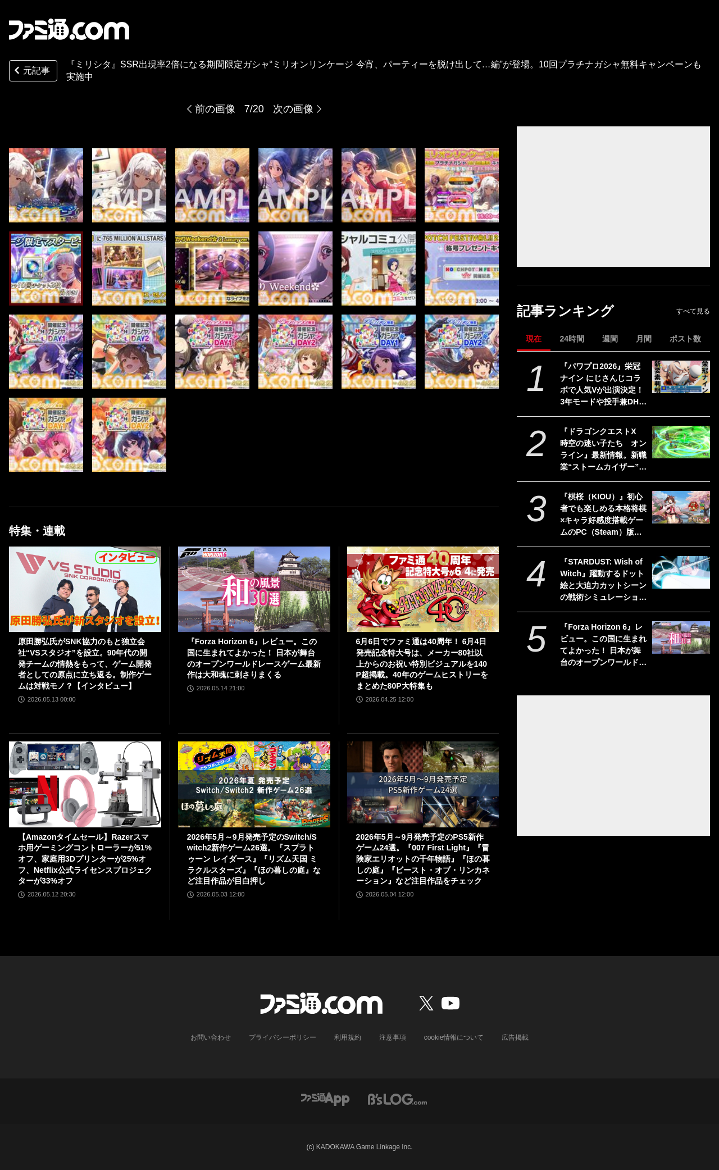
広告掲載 (515, 1037)
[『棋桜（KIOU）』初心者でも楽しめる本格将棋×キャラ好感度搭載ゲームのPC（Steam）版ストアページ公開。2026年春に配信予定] (681, 507)
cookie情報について (454, 1037)
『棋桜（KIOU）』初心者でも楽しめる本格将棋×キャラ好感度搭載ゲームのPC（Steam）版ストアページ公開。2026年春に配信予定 (603, 515)
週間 (610, 338)
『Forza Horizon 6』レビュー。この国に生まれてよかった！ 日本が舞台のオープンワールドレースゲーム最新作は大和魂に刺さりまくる (603, 645)
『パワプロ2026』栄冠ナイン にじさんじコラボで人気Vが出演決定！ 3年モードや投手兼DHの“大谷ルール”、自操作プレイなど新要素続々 (603, 385)
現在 (533, 338)
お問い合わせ (210, 1037)
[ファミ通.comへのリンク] (69, 29)
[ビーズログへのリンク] (397, 1098)
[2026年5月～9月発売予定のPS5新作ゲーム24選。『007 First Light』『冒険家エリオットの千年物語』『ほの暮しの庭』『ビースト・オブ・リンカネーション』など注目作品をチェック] (423, 784)
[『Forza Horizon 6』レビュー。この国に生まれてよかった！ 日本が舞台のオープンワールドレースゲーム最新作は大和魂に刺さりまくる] (681, 637)
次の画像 (293, 109)
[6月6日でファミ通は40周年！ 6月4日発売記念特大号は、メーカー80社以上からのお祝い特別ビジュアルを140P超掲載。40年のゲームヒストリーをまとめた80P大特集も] (423, 589)
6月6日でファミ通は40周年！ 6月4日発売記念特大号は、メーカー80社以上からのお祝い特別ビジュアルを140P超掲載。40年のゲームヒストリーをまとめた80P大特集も (422, 663)
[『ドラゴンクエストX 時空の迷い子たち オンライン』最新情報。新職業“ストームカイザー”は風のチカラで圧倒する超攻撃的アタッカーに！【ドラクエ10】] (681, 442)
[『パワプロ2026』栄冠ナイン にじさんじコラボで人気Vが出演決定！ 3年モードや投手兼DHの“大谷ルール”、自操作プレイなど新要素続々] (681, 377)
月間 (644, 338)
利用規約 (347, 1037)
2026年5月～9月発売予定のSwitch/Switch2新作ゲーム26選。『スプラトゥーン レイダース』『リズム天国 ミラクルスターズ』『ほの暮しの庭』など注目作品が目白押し (254, 858)
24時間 (571, 338)
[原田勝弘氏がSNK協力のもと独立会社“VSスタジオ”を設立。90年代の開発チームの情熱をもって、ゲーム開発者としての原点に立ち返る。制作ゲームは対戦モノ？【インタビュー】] (85, 589)
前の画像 (215, 109)
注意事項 (392, 1037)
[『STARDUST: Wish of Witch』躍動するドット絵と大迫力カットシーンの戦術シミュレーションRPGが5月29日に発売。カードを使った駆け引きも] (681, 572)
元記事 (31, 72)
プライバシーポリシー (282, 1037)
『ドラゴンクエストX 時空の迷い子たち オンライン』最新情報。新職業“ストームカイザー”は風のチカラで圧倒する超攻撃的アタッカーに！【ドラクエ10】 (603, 450)
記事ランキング (565, 310)
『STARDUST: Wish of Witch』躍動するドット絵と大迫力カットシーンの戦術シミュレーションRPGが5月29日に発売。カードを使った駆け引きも (603, 580)
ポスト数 (685, 338)
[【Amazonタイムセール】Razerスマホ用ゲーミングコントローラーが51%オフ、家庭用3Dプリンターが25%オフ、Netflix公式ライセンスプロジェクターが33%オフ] (85, 784)
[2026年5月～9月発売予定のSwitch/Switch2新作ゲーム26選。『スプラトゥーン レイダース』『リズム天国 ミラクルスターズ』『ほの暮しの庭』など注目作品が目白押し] (254, 784)
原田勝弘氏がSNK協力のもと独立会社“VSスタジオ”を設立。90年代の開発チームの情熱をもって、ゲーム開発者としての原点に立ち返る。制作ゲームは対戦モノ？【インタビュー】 (85, 663)
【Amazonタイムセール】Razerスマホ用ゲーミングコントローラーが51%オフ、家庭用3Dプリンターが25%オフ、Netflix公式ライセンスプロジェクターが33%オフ (85, 858)
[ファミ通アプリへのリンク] (325, 1098)
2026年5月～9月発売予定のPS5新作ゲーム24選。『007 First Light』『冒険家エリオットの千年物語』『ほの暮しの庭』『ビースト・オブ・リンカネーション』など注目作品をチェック (423, 858)
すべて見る (693, 311)
